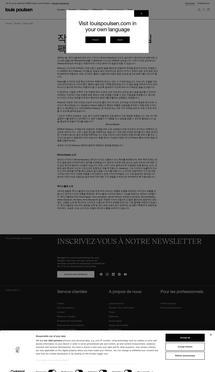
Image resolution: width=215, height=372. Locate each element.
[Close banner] (211, 329)
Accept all (185, 332)
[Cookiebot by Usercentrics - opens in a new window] (18, 367)
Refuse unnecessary (185, 350)
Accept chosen (185, 341)
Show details (144, 366)
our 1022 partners (53, 335)
